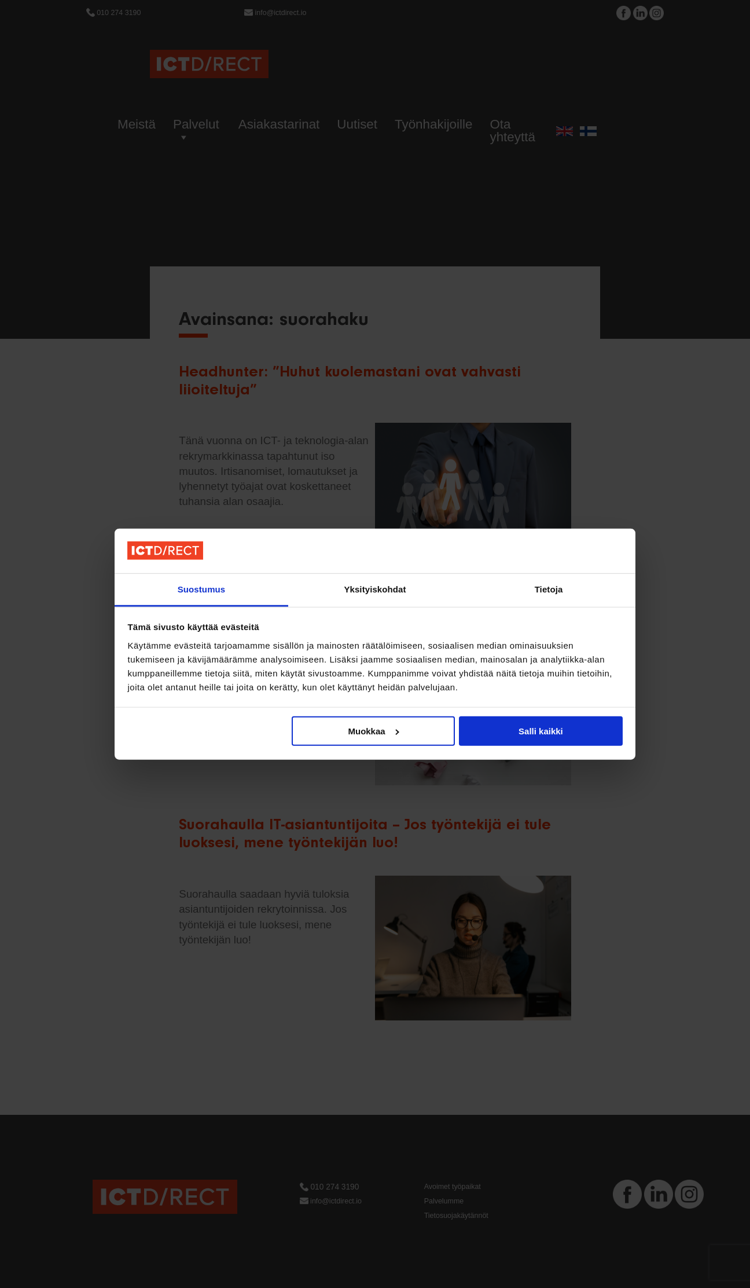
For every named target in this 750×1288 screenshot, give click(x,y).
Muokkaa (373, 731)
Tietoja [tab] (549, 589)
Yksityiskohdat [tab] (375, 589)
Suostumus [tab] (202, 589)
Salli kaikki (541, 731)
